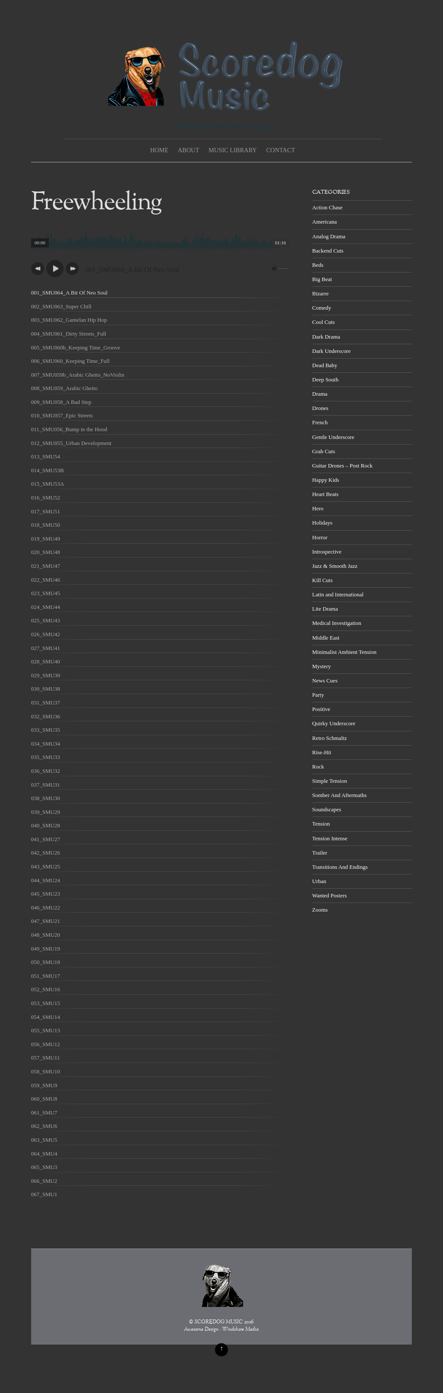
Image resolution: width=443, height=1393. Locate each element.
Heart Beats (325, 494)
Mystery (321, 666)
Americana (324, 221)
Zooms (320, 909)
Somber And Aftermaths (339, 795)
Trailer (319, 852)
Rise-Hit (321, 752)
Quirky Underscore (334, 723)
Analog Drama (329, 236)
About (188, 150)
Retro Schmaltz (329, 738)
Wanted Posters (329, 895)
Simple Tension (329, 781)
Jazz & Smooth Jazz (335, 566)
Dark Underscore (331, 351)
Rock (318, 766)
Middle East (326, 637)
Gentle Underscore (333, 437)
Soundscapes (326, 809)
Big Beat (322, 279)
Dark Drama (326, 336)
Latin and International (338, 594)
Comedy (321, 307)
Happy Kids (325, 480)
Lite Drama (325, 608)
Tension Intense (329, 838)
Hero (318, 508)
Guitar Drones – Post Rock (342, 465)
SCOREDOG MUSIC (219, 1322)
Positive (321, 709)
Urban (319, 881)
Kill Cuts (322, 580)
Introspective (327, 551)
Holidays (322, 522)
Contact (280, 150)
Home (159, 150)
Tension (321, 823)
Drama (319, 394)
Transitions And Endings (340, 867)
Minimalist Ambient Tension (344, 652)
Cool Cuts (323, 322)
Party (318, 695)
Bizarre (320, 293)
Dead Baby (324, 365)
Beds (318, 265)
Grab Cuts (323, 451)
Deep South (325, 379)
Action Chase (327, 207)
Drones (320, 408)
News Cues (325, 680)
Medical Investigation (336, 623)
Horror (319, 537)
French (320, 422)
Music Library (233, 150)
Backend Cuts (327, 250)
